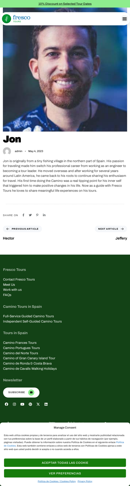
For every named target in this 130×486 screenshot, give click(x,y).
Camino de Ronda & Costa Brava (27, 363)
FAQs (7, 295)
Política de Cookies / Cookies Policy (57, 481)
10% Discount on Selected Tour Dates (65, 3)
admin (18, 151)
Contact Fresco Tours (19, 279)
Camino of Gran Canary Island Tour (29, 358)
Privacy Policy (85, 481)
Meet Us (9, 285)
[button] (124, 18)
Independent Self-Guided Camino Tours (32, 321)
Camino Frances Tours (20, 343)
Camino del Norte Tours (20, 353)
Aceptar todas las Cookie (65, 462)
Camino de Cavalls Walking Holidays (30, 368)
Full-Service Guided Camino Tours (28, 316)
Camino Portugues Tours (21, 348)
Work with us (12, 290)
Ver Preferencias (65, 473)
